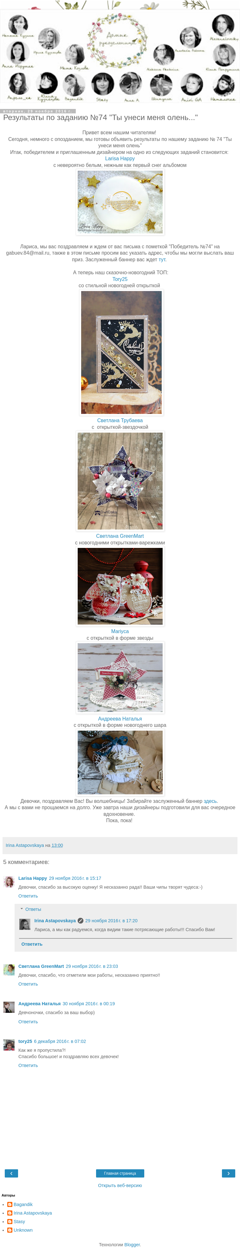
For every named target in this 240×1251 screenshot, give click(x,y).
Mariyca (120, 631)
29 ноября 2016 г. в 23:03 (92, 966)
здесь (210, 801)
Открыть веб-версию (120, 1185)
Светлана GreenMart (120, 536)
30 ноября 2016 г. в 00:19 (89, 1003)
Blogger (132, 1244)
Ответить (28, 896)
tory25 (25, 1041)
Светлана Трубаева (120, 420)
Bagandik (23, 1204)
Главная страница (120, 1173)
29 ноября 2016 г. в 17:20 (111, 920)
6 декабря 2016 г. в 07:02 (60, 1041)
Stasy (19, 1221)
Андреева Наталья (120, 718)
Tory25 (120, 279)
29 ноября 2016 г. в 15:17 (75, 878)
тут (162, 259)
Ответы (33, 909)
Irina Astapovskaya (55, 920)
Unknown (23, 1230)
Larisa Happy (120, 158)
